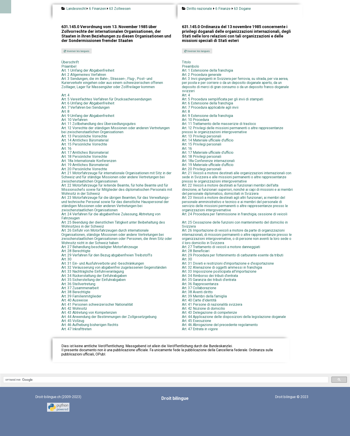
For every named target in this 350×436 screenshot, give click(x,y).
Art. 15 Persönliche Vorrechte (84, 144)
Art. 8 (65, 111)
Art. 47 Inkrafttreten (76, 329)
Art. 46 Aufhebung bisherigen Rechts (89, 325)
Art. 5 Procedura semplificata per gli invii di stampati (222, 99)
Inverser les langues (76, 51)
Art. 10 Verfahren (74, 120)
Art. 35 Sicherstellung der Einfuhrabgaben (93, 280)
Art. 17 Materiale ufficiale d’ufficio (207, 152)
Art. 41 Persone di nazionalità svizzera (212, 304)
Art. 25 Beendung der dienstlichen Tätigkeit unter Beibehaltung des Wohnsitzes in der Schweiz (113, 224)
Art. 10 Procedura (195, 120)
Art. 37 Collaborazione (199, 288)
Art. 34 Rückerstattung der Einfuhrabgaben (94, 276)
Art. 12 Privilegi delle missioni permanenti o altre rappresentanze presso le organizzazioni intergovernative (232, 130)
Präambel (68, 66)
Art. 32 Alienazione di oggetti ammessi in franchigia (222, 267)
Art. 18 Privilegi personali (201, 156)
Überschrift (70, 62)
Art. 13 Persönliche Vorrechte (84, 136)
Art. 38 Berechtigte (75, 292)
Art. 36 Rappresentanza (200, 284)
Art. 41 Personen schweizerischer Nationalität (97, 304)
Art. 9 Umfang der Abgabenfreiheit (87, 116)
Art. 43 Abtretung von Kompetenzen (89, 312)
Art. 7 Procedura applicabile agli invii (210, 107)
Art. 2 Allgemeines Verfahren (83, 75)
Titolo (186, 62)
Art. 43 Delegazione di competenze (209, 312)
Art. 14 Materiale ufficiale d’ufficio (207, 140)
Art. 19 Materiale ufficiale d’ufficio (207, 165)
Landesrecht (76, 8)
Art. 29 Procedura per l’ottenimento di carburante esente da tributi (232, 255)
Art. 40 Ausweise (74, 300)
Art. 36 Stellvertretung (78, 284)
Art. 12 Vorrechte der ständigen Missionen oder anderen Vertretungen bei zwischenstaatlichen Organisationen (115, 130)
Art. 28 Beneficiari (195, 251)
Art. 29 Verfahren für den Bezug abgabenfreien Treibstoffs (106, 255)
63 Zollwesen (120, 8)
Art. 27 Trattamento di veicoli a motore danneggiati (221, 247)
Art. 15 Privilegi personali (201, 144)
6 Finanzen (97, 8)
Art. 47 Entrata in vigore (200, 329)
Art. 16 (66, 148)
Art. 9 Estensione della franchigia (207, 116)
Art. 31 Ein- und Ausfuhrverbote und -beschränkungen (102, 263)
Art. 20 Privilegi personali (201, 169)
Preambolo (190, 66)
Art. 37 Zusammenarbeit (80, 288)
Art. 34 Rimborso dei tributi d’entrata (210, 276)
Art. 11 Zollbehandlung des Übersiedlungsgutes (98, 124)
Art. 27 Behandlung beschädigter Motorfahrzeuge (99, 247)
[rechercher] (165, 380)
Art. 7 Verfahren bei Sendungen (85, 107)
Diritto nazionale (199, 8)
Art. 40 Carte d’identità (199, 300)
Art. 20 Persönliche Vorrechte (84, 169)
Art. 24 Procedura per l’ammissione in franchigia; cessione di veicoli (234, 214)
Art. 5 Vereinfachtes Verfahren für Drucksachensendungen (106, 99)
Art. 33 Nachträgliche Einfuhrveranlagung (92, 271)
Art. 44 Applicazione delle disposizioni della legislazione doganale (234, 317)
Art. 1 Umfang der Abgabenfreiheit (87, 70)
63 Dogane (242, 8)
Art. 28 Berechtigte (75, 251)
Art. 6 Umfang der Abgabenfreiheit (87, 103)
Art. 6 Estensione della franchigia (207, 103)
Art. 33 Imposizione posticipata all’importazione (219, 271)
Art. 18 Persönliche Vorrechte (84, 156)
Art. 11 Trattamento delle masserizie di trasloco (219, 124)
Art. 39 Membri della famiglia (204, 296)
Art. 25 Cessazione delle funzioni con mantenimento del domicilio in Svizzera (235, 224)
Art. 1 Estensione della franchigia (207, 70)
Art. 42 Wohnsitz (74, 308)
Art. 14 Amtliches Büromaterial (84, 140)
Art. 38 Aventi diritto (197, 292)
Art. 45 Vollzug (72, 321)
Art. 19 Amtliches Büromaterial (84, 165)
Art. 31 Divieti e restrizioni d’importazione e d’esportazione (228, 263)
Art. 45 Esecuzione (196, 321)
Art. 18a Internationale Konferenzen (88, 161)
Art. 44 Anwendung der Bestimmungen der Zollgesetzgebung (108, 317)
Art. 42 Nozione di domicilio (203, 308)
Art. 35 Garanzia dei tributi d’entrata (209, 280)
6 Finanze (223, 8)
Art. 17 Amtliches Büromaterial (84, 152)
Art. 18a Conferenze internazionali (208, 161)
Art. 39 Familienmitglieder (81, 296)
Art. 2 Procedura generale (201, 75)
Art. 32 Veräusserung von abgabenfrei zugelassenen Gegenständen (114, 267)
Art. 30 (66, 259)
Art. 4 (65, 95)
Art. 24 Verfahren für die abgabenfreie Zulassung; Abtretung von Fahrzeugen (110, 216)
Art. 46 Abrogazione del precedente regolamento (220, 325)
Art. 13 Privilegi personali (201, 136)
